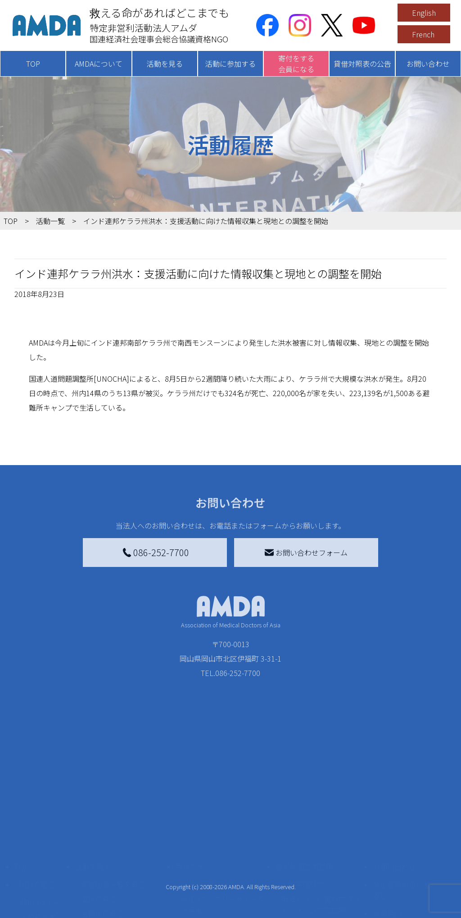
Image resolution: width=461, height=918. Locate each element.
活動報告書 (38, 838)
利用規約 (387, 835)
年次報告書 (38, 907)
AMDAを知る (34, 806)
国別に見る (99, 820)
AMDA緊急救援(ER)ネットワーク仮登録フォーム (122, 905)
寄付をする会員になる (296, 63)
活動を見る (165, 63)
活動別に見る (102, 835)
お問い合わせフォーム (306, 552)
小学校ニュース (45, 853)
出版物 (30, 867)
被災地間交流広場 (304, 788)
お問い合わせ (428, 63)
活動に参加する (230, 63)
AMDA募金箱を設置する (219, 871)
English (424, 12)
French (423, 34)
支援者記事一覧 (206, 910)
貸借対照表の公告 (362, 63)
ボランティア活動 (109, 871)
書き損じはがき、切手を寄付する (224, 851)
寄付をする (194, 788)
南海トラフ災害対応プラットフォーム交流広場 (324, 826)
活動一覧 (50, 220)
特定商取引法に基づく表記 (409, 811)
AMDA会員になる (208, 806)
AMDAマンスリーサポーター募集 (223, 826)
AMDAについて (98, 63)
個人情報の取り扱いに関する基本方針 (409, 858)
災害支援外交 (302, 806)
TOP (33, 63)
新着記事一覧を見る (113, 806)
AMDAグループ (43, 824)
